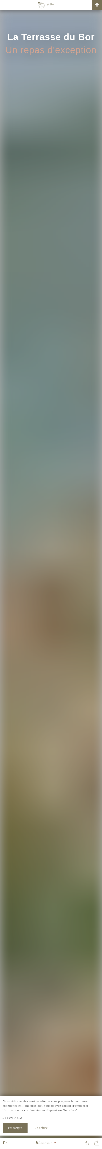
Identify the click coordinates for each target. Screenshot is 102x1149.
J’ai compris (15, 1127)
